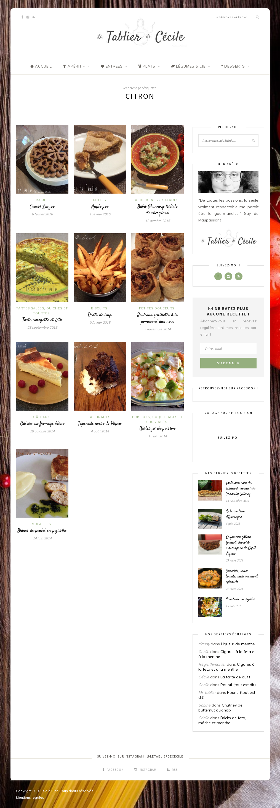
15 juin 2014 (157, 436)
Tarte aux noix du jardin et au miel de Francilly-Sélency (240, 488)
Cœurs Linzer (42, 206)
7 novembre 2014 (157, 329)
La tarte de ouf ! (235, 677)
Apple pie (100, 206)
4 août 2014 (100, 431)
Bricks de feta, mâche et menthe (222, 720)
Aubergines (146, 200)
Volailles (41, 524)
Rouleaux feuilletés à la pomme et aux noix (157, 318)
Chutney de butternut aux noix (220, 708)
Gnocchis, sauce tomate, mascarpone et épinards (242, 576)
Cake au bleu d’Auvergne (235, 514)
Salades (170, 200)
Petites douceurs (156, 308)
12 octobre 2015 (157, 221)
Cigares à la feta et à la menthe (226, 667)
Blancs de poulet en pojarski (42, 530)
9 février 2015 (99, 322)
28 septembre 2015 (42, 327)
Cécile (203, 651)
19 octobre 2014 (42, 431)
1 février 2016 (99, 214)
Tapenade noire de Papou (99, 423)
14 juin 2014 (42, 538)
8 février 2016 (42, 214)
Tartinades (99, 417)
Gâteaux (41, 417)
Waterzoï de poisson (157, 428)
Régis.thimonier (212, 664)
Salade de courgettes (240, 599)
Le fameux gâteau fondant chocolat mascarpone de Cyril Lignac (241, 545)
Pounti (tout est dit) (238, 684)
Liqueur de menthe (238, 643)
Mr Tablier (207, 692)
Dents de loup (100, 315)
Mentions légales (30, 797)
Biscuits (41, 200)
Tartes (99, 200)
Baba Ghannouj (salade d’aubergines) (157, 209)
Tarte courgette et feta (42, 320)
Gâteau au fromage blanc (42, 423)
